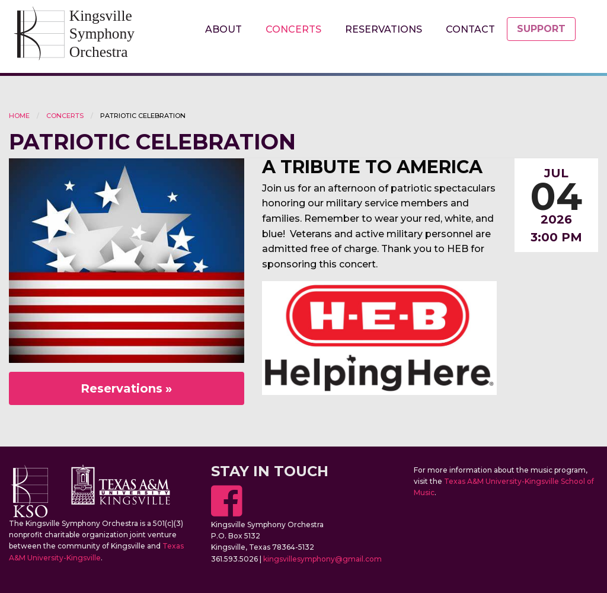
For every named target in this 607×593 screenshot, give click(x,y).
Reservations (383, 29)
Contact (470, 29)
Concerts (293, 29)
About (223, 29)
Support (541, 28)
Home (19, 115)
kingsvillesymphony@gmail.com (322, 558)
